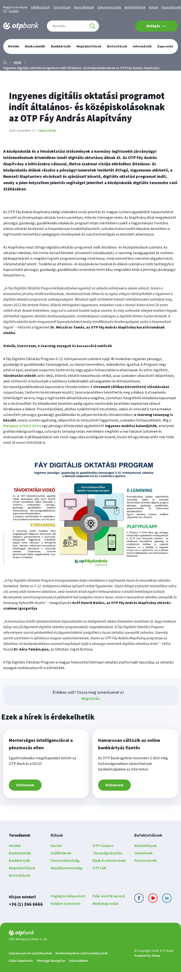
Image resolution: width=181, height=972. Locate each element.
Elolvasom (25, 785)
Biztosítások (19, 875)
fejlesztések (47, 130)
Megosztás (90, 698)
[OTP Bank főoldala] (21, 26)
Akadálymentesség (66, 868)
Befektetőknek (135, 7)
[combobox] (73, 26)
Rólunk (153, 7)
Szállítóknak (61, 853)
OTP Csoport (103, 845)
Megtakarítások (22, 868)
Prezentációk (145, 860)
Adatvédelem (78, 961)
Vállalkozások (40, 7)
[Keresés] (92, 26)
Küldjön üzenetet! (65, 903)
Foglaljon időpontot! (68, 896)
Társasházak (62, 7)
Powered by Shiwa (147, 955)
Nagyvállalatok (84, 7)
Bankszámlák (20, 853)
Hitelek (15, 845)
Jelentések (143, 853)
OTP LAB (99, 868)
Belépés (156, 26)
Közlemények (145, 845)
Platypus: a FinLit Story (22, 425)
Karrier (56, 845)
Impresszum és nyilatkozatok (30, 953)
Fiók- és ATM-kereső (108, 896)
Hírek (17, 62)
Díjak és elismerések (109, 860)
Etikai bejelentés (21, 961)
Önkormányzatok (109, 7)
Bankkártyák (19, 860)
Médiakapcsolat (105, 903)
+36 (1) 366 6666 (26, 904)
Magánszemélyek (15, 7)
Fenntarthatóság (65, 860)
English (14, 11)
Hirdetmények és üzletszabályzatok (82, 953)
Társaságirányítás (107, 853)
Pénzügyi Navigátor (51, 961)
